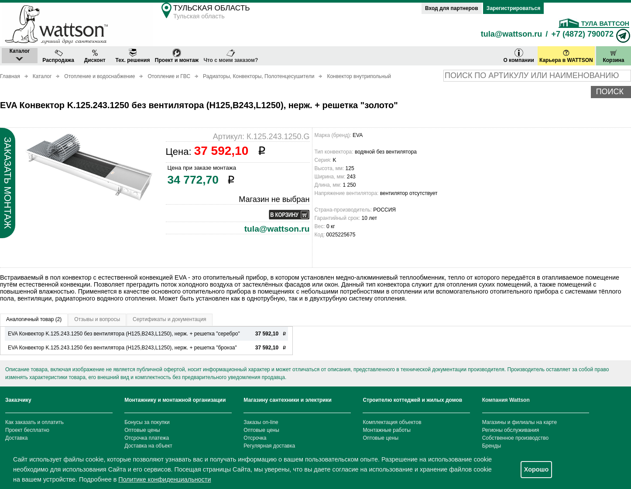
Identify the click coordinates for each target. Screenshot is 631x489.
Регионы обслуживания (510, 430)
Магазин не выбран (274, 199)
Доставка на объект (148, 446)
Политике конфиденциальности (164, 479)
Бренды (491, 446)
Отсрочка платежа (146, 438)
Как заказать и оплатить (34, 422)
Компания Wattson (506, 400)
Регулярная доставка (269, 446)
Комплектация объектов (392, 422)
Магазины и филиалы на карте (519, 422)
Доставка (16, 438)
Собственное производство (515, 438)
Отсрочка (254, 438)
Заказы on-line (260, 422)
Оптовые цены (142, 430)
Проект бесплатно (27, 430)
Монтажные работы (387, 430)
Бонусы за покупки (147, 422)
